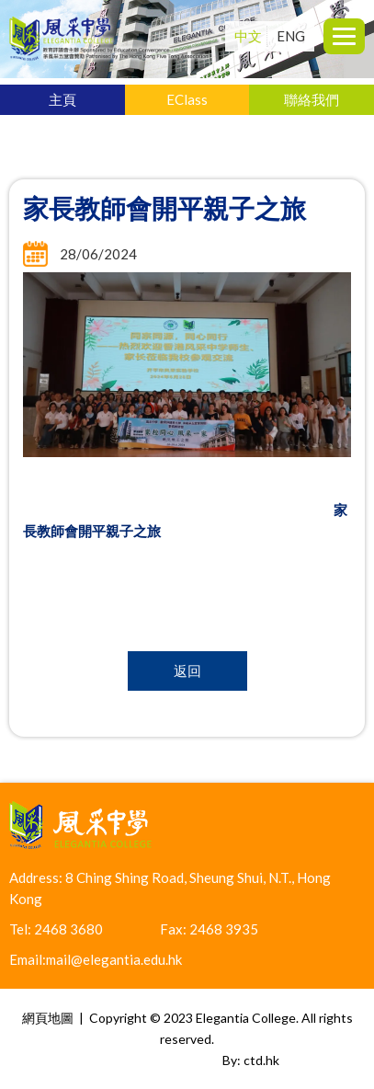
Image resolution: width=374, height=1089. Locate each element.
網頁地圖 (48, 1018)
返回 (187, 670)
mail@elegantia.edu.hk (114, 959)
